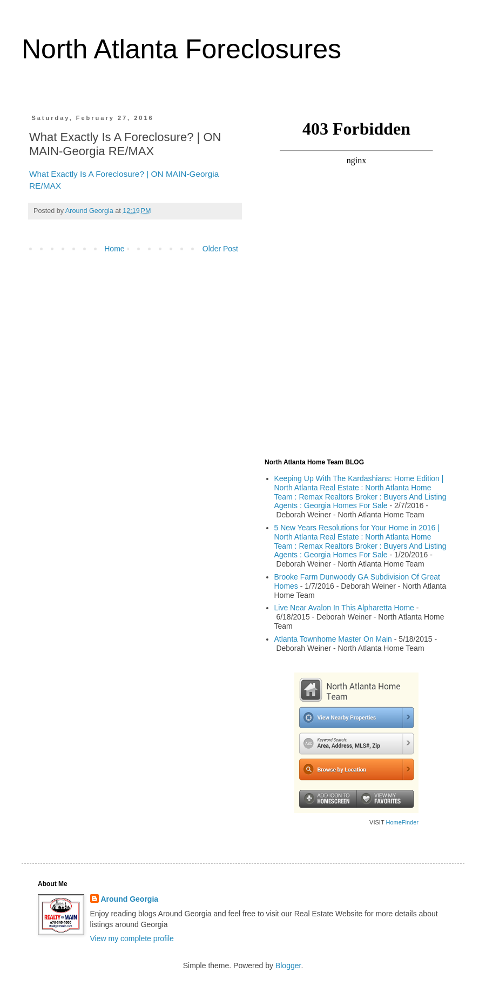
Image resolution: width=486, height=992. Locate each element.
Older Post (220, 248)
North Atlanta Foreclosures (181, 49)
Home (114, 248)
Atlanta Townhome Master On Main (333, 639)
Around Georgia (130, 899)
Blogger (288, 965)
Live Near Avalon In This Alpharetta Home (344, 607)
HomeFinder (402, 822)
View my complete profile (132, 938)
